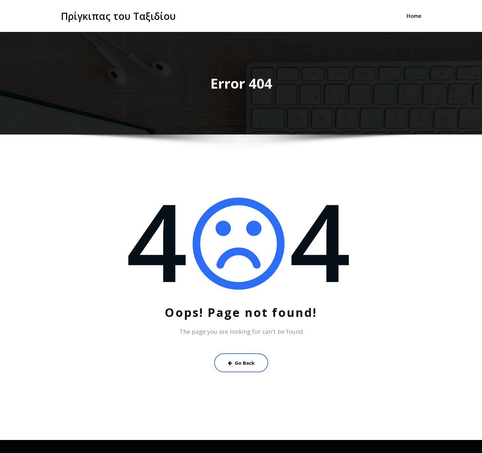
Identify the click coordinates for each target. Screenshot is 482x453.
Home (414, 16)
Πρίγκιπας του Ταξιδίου (118, 16)
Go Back (241, 363)
